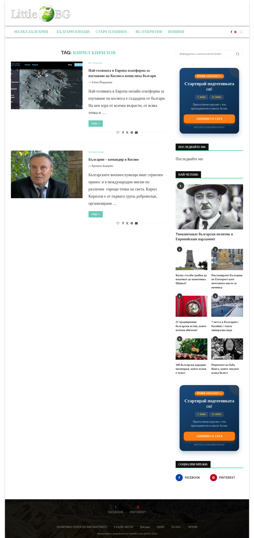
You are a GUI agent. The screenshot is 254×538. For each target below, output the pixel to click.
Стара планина (111, 32)
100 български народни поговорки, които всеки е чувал (191, 367)
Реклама (145, 525)
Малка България (31, 32)
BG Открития (149, 32)
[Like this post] (117, 132)
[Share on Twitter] (127, 132)
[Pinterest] (235, 32)
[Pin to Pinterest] (132, 132)
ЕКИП (160, 525)
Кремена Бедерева (102, 165)
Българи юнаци (73, 32)
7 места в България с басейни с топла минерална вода (224, 325)
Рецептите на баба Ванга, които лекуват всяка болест (227, 367)
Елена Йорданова (102, 82)
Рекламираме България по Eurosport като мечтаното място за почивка (226, 281)
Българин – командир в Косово (114, 159)
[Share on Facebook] (123, 132)
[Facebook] (231, 32)
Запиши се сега (209, 118)
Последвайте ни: (190, 159)
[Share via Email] (136, 132)
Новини (176, 32)
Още (95, 123)
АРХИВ (192, 525)
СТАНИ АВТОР (123, 525)
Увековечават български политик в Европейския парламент (204, 236)
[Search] (241, 32)
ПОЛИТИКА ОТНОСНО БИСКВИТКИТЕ (82, 525)
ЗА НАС (176, 525)
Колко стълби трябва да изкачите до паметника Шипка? (191, 279)
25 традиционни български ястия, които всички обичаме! (190, 325)
